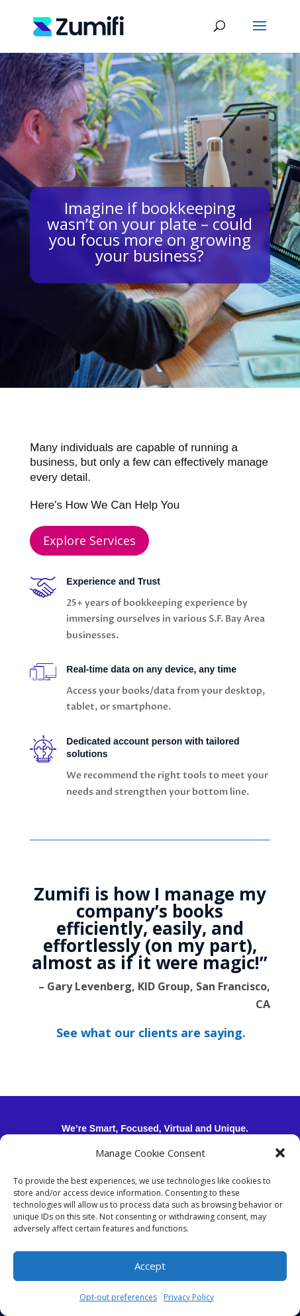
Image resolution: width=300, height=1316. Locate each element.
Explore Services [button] (89, 540)
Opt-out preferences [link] (118, 1297)
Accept (150, 1265)
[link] (78, 25)
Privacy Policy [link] (189, 1297)
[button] (280, 1152)
